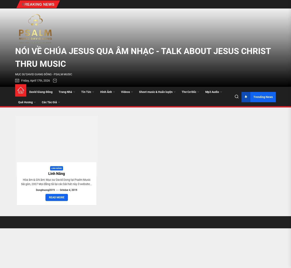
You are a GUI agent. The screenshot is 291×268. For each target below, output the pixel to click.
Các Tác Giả (51, 102)
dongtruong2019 (45, 190)
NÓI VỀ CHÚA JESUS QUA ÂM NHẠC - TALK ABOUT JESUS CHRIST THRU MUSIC (143, 57)
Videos (127, 92)
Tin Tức (87, 92)
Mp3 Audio (213, 92)
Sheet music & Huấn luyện (157, 92)
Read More (56, 197)
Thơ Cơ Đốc (190, 92)
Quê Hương (27, 102)
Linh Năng (56, 168)
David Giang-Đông (41, 92)
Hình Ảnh (107, 92)
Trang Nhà (67, 92)
